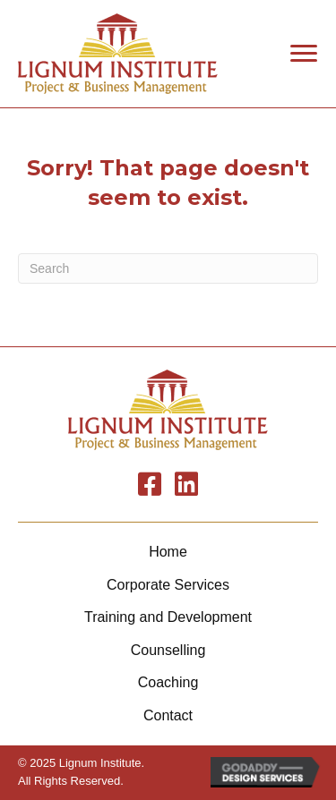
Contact (168, 715)
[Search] (168, 268)
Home (168, 551)
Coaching (168, 682)
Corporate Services (168, 584)
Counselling (168, 650)
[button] (303, 53)
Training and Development (168, 617)
